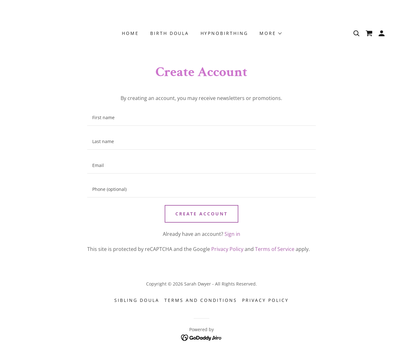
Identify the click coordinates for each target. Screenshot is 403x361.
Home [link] (130, 33)
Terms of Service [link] (274, 249)
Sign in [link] (232, 233)
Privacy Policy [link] (227, 249)
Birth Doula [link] (169, 33)
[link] (369, 33)
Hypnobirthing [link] (224, 33)
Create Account (201, 214)
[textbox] (201, 117)
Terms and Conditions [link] (200, 300)
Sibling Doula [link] (136, 300)
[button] (270, 33)
